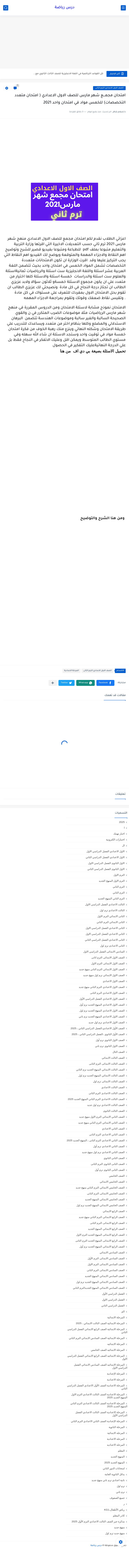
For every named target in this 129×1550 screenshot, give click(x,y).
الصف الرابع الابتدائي (114, 1211)
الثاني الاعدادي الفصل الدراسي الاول (105, 933)
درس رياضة (64, 8)
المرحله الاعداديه (116, 1444)
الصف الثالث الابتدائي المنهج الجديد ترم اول (101, 1075)
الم (123, 1311)
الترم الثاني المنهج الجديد (111, 898)
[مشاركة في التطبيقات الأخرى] (53, 683)
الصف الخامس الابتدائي (112, 1181)
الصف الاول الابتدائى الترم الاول (108, 963)
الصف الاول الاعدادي (114, 981)
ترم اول (121, 1486)
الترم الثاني (119, 892)
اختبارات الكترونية (115, 839)
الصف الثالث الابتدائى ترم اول (109, 1081)
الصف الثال (119, 1051)
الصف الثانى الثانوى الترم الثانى (108, 1163)
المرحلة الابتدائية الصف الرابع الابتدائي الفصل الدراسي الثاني (97, 1331)
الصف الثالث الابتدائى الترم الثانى (107, 1063)
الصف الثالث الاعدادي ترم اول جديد (106, 1105)
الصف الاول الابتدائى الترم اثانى (108, 957)
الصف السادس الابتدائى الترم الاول (106, 1264)
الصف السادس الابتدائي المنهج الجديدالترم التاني (99, 1287)
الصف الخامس (117, 1175)
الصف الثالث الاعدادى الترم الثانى (107, 1093)
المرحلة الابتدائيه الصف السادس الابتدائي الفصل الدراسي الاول (100, 1366)
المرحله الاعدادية (116, 1438)
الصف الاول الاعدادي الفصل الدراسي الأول (102, 998)
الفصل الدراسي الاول (113, 1299)
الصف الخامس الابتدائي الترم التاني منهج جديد (100, 1187)
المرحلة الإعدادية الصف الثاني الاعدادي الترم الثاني (98, 1421)
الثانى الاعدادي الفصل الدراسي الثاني (105, 939)
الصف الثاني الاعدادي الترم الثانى (107, 1134)
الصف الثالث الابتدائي (113, 1057)
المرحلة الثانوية (117, 1427)
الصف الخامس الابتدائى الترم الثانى (106, 1193)
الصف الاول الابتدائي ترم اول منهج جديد (104, 975)
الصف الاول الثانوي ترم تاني (110, 1046)
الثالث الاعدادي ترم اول (112, 910)
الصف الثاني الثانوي (114, 1158)
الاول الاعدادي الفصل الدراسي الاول (106, 851)
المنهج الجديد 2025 (114, 1462)
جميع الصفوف (117, 1497)
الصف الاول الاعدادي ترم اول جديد (107, 1022)
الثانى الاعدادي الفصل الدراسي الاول (105, 928)
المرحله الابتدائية (116, 1433)
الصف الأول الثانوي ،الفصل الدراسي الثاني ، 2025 (98, 1034)
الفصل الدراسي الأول (113, 1293)
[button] (105, 683)
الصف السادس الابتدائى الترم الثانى (106, 1270)
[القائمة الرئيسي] (123, 7)
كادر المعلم (119, 1515)
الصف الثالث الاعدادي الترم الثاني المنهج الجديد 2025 (96, 1099)
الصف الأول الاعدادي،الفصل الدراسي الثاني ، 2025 (98, 1028)
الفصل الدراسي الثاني (113, 1305)
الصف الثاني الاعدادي (113, 1128)
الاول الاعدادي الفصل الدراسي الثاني (105, 857)
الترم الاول (119, 874)
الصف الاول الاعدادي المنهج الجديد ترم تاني (102, 1016)
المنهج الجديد (118, 1456)
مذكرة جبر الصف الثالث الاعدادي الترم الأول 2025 (98, 1521)
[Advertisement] (64, 42)
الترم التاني (119, 886)
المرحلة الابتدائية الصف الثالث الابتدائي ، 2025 (100, 1323)
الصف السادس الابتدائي (112, 1252)
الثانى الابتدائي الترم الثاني (111, 922)
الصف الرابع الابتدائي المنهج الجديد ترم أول (102, 1246)
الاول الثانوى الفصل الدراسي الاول (106, 863)
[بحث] (5, 7)
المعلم (121, 1450)
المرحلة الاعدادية (71, 671)
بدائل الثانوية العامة (115, 1474)
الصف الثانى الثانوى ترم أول (110, 1169)
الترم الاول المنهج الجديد (112, 880)
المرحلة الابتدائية (116, 1317)
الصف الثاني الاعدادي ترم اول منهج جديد (103, 1152)
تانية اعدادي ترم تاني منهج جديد (108, 1480)
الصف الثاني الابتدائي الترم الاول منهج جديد (102, 1116)
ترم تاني (120, 1492)
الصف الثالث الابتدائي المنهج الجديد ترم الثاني (100, 1069)
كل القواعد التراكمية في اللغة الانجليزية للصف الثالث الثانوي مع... (68, 73)
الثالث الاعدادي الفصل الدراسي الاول (105, 904)
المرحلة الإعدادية (116, 1373)
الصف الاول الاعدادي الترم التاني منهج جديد (102, 987)
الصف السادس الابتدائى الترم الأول (106, 1258)
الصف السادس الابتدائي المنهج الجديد (105, 1276)
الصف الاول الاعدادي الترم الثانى (109, 88)
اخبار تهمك (119, 833)
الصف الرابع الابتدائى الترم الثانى (107, 1222)
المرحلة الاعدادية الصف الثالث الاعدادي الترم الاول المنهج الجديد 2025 (99, 1396)
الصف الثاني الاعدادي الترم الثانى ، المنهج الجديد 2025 (96, 1140)
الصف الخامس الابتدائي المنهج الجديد (105, 1199)
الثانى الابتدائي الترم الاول (111, 916)
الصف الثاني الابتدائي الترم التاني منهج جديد (101, 1122)
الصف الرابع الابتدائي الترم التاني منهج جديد (102, 1217)
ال (123, 845)
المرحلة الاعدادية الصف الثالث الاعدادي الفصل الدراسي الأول (101, 1414)
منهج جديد (119, 1527)
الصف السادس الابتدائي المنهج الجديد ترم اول (100, 1281)
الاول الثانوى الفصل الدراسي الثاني (106, 869)
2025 (122, 822)
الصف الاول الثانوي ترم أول (110, 1040)
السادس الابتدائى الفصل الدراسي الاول (104, 951)
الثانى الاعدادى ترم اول (112, 945)
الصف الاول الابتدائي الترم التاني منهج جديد (102, 969)
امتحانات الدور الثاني (114, 1468)
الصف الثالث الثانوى (114, 1110)
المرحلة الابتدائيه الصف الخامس (108, 1349)
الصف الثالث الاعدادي (113, 1087)
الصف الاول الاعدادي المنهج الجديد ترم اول (102, 1010)
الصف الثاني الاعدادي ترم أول (109, 1146)
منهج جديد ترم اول (115, 1533)
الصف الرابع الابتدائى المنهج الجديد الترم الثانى (100, 1240)
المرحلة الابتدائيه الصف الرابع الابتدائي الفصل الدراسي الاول (97, 1357)
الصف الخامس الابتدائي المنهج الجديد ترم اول (100, 1205)
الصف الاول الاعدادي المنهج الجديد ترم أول (102, 1004)
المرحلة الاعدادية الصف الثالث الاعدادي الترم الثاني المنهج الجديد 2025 (98, 1405)
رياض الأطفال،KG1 (114, 1509)
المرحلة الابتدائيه (116, 1344)
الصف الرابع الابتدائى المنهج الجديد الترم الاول (100, 1234)
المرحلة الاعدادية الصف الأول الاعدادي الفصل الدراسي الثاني (97, 1387)
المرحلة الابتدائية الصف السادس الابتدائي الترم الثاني (97, 1338)
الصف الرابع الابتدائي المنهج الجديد (106, 1228)
